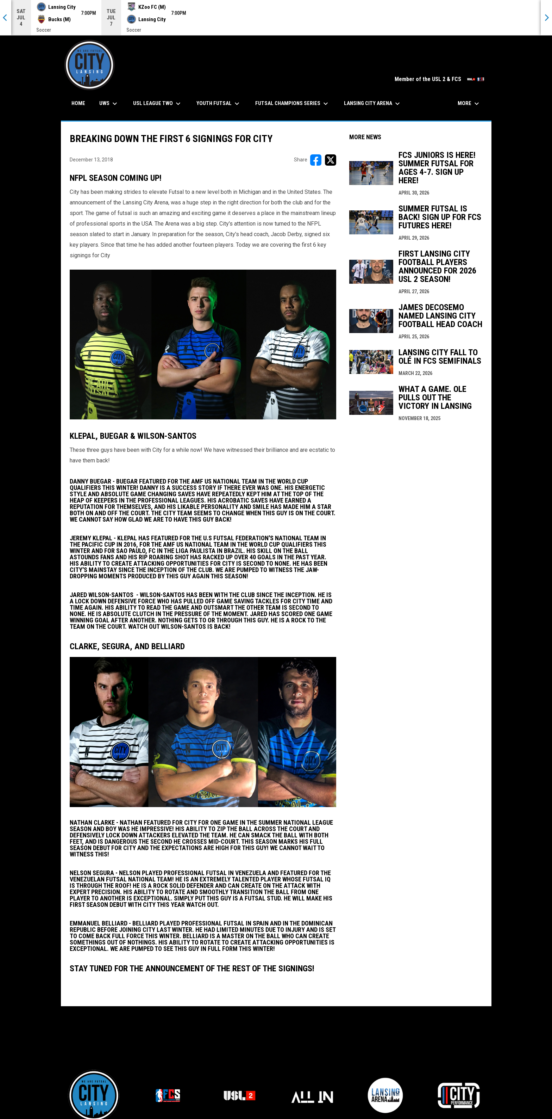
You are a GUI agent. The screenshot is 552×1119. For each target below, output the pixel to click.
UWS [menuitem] (109, 103)
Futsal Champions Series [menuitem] (292, 103)
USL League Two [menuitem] (157, 103)
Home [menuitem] (78, 103)
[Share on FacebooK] (315, 160)
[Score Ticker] (276, 17)
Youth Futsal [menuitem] (218, 103)
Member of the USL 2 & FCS (439, 79)
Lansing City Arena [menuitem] (373, 103)
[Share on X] (330, 160)
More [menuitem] (469, 103)
